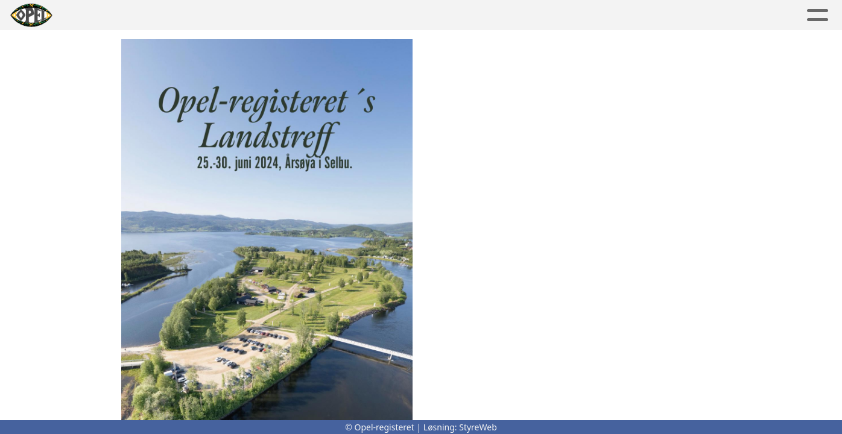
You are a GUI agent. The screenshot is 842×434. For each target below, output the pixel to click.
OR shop (634, 15)
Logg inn (786, 15)
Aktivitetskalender (276, 15)
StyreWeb (478, 427)
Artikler (134, 15)
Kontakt (560, 15)
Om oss (488, 15)
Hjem (83, 15)
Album (191, 15)
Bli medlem (709, 15)
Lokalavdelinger (394, 15)
